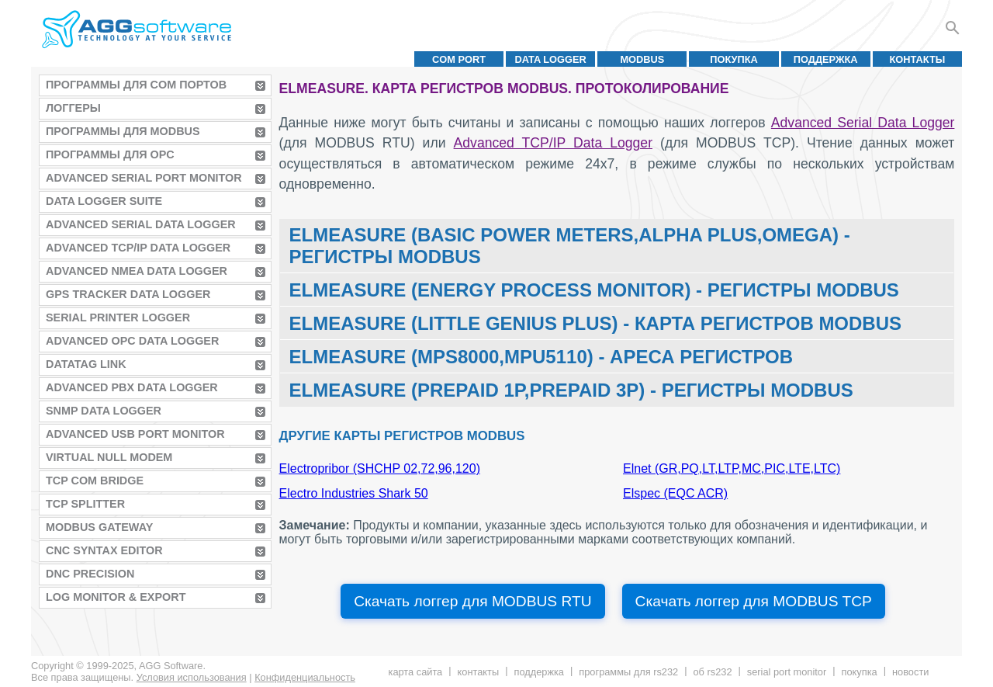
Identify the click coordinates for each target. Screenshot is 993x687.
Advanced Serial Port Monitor (144, 178)
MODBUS (642, 59)
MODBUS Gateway (99, 527)
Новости (910, 672)
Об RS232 (712, 672)
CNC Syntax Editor (104, 550)
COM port (459, 59)
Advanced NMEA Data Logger (136, 271)
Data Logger (550, 59)
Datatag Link (86, 364)
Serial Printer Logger (118, 317)
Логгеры (73, 108)
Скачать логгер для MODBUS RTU (472, 601)
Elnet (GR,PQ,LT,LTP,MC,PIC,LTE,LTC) (731, 468)
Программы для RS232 (628, 672)
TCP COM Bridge (95, 480)
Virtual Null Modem (109, 457)
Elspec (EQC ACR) (675, 493)
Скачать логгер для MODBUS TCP (753, 601)
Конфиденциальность (304, 677)
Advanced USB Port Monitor (135, 434)
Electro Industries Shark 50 (353, 493)
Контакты (918, 59)
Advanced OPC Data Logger (132, 341)
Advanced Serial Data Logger (141, 224)
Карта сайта (416, 672)
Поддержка (826, 59)
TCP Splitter (85, 504)
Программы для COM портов (136, 84)
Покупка (734, 59)
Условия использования (192, 677)
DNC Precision (90, 573)
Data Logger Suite (104, 201)
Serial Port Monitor (786, 672)
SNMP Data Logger (103, 410)
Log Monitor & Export (115, 597)
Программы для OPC (110, 154)
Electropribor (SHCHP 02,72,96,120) (379, 468)
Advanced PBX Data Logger (132, 387)
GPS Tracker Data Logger (128, 294)
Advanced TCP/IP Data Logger (138, 247)
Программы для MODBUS (123, 131)
